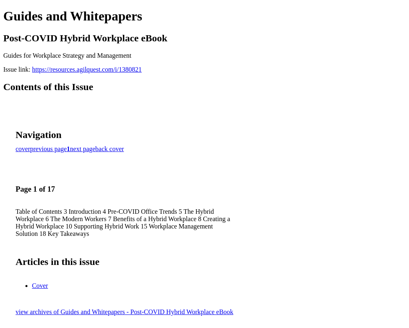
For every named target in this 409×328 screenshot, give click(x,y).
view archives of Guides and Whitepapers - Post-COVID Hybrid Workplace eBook (124, 311)
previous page (48, 148)
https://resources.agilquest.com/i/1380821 (87, 69)
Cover (40, 285)
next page (82, 148)
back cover (109, 148)
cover (23, 148)
